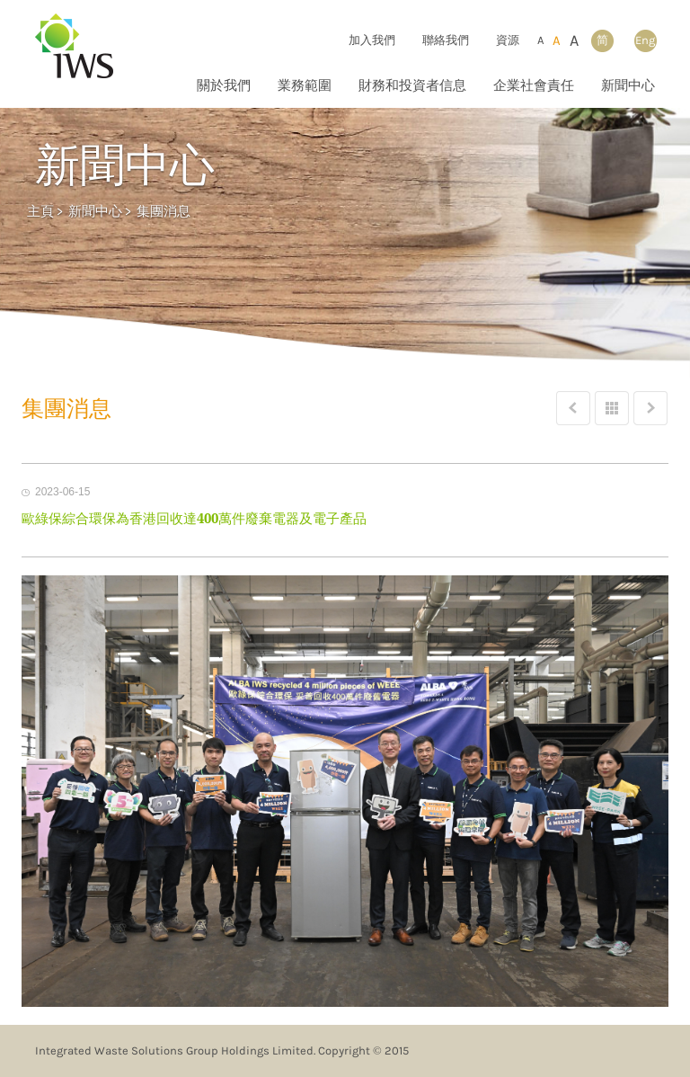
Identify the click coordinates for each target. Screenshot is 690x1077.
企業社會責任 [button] (533, 85)
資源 (507, 40)
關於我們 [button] (224, 85)
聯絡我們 (445, 40)
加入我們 (372, 40)
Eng (645, 40)
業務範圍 (305, 85)
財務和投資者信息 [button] (412, 85)
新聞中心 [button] (628, 85)
